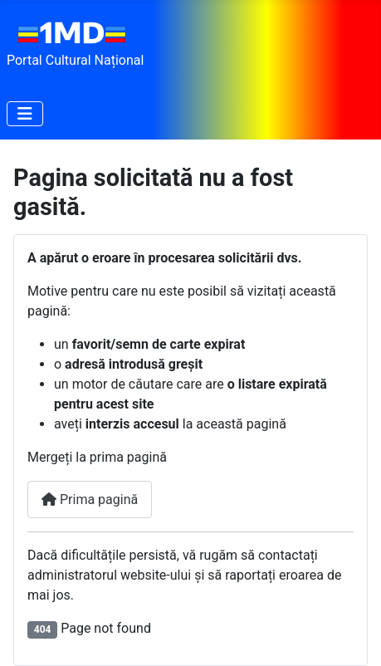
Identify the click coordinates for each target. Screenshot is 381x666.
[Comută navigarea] (25, 113)
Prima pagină (90, 499)
